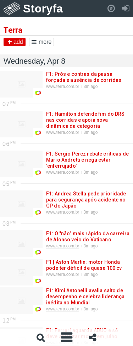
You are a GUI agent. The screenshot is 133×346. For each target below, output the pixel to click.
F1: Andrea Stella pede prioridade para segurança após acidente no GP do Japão (86, 200)
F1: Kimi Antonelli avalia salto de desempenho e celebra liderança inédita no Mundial (85, 296)
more (41, 42)
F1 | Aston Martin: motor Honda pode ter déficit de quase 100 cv (83, 265)
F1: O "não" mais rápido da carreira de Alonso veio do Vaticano (87, 236)
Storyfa (43, 8)
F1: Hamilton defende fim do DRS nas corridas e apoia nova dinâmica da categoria (85, 120)
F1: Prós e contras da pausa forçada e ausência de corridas (83, 77)
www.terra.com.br (62, 86)
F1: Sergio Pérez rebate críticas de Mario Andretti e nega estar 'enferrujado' (87, 160)
